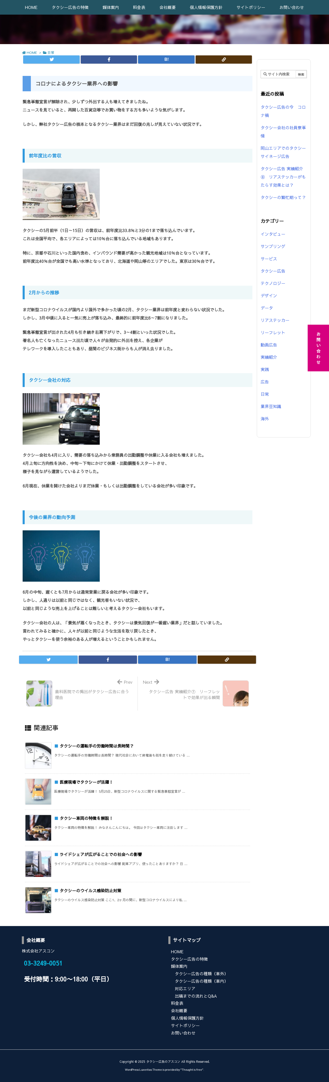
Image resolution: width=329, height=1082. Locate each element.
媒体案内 (179, 966)
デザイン (269, 295)
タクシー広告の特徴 (189, 959)
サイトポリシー (185, 1025)
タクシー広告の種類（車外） (201, 973)
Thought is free (192, 1069)
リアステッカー (275, 320)
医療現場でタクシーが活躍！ (86, 782)
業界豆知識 (271, 406)
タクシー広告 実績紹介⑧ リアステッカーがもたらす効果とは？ (283, 177)
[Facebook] (109, 59)
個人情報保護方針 (187, 1018)
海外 (265, 418)
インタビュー (273, 234)
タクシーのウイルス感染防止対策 (90, 890)
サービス (269, 258)
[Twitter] (51, 59)
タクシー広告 (273, 271)
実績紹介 (269, 357)
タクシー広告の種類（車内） (201, 981)
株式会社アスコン (38, 951)
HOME (32, 52)
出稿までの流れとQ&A (196, 996)
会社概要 (179, 1010)
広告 (265, 381)
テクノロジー (273, 283)
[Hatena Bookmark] (166, 59)
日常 (51, 52)
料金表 (177, 1003)
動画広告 (269, 345)
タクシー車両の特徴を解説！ (86, 818)
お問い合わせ (183, 1033)
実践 (265, 369)
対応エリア (185, 988)
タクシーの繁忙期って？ (283, 197)
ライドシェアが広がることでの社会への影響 (101, 854)
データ (267, 308)
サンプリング (273, 246)
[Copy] (224, 59)
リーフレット (273, 332)
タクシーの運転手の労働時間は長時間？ (97, 746)
